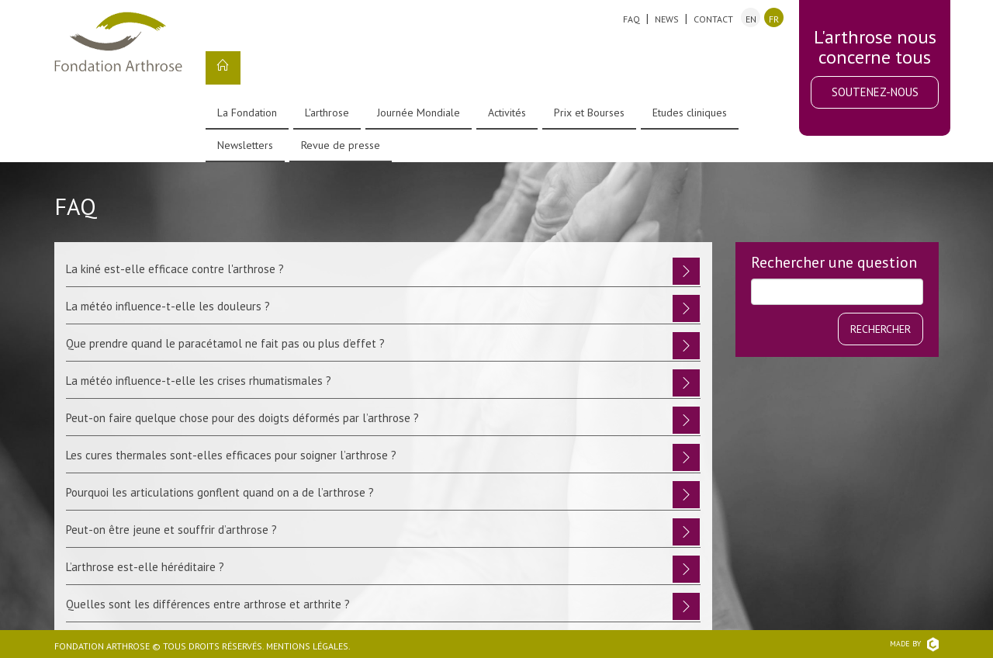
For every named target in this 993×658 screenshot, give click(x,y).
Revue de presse (340, 145)
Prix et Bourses (589, 112)
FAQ (631, 19)
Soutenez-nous (875, 92)
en (751, 19)
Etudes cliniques (689, 112)
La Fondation (247, 112)
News (667, 19)
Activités (507, 112)
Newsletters (245, 145)
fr (774, 19)
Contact (713, 19)
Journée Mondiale (418, 112)
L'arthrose (327, 112)
